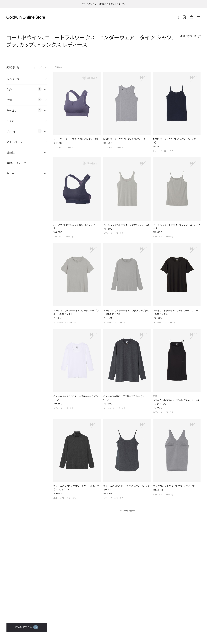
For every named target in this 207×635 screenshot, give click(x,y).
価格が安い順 (188, 36)
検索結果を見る (26, 627)
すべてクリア (40, 67)
